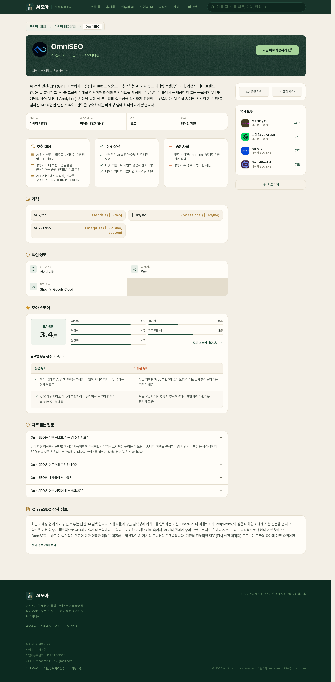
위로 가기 (271, 185)
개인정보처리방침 (54, 668)
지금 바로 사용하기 (277, 50)
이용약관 (76, 668)
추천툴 (110, 8)
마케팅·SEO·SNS (65, 26)
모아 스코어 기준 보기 (208, 343)
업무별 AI (127, 8)
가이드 (177, 8)
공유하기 (254, 92)
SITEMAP (32, 668)
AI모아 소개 (73, 626)
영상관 (163, 8)
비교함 (192, 8)
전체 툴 (95, 8)
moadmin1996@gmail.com (54, 661)
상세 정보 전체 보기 (46, 545)
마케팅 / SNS (38, 26)
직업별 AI (146, 8)
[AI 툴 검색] (259, 7)
